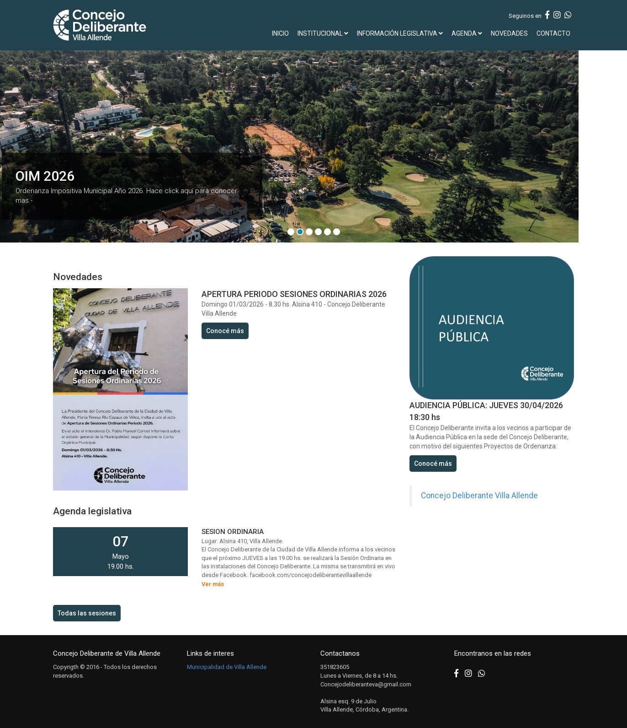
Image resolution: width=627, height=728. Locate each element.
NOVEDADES (509, 33)
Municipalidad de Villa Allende (226, 666)
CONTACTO (553, 33)
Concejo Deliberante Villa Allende (479, 495)
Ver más (213, 584)
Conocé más (225, 330)
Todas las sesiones (87, 613)
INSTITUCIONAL (323, 33)
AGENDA (467, 33)
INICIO (280, 33)
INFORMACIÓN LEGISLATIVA (400, 33)
